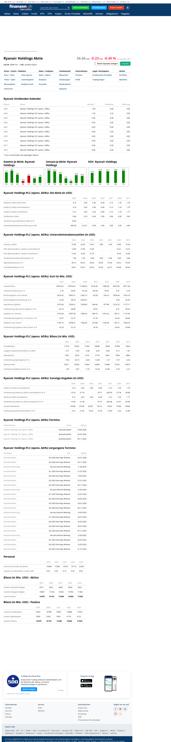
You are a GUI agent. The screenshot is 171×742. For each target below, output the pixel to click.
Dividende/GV (65, 84)
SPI (18, 2)
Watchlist (123, 79)
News (16, 14)
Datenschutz (83, 711)
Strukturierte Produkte (102, 75)
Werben (41, 711)
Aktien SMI (9, 730)
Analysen (42, 79)
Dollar (109, 2)
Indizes (25, 14)
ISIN (22, 65)
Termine (78, 75)
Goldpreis (104, 730)
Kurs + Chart (9, 75)
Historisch (8, 89)
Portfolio (123, 75)
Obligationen (112, 14)
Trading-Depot (98, 79)
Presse (8, 714)
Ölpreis (105, 733)
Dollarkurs (9, 733)
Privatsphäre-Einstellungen (89, 720)
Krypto (58, 14)
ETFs (42, 14)
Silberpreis (30, 733)
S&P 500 (88, 730)
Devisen (99, 14)
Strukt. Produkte (72, 14)
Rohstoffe (88, 14)
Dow (29, 2)
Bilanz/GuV (63, 75)
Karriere (8, 711)
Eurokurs (19, 733)
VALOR (6, 65)
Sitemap (8, 717)
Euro (54, 2)
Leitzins (113, 733)
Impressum (82, 708)
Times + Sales (9, 79)
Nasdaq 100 (67, 730)
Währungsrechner (92, 733)
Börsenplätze (9, 84)
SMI (5, 2)
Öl (121, 2)
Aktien (7, 14)
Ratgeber (125, 14)
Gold (82, 2)
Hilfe (40, 708)
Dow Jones (55, 730)
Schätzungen (64, 79)
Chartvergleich (27, 79)
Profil (77, 79)
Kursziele (42, 84)
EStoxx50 (69, 2)
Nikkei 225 (78, 730)
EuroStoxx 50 (43, 730)
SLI (22, 730)
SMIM (28, 730)
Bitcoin (94, 2)
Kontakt (8, 708)
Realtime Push (27, 84)
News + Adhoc (45, 75)
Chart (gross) (26, 75)
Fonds (34, 14)
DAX (42, 2)
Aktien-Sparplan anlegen (107, 63)
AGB (79, 717)
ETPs (50, 14)
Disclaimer (82, 714)
